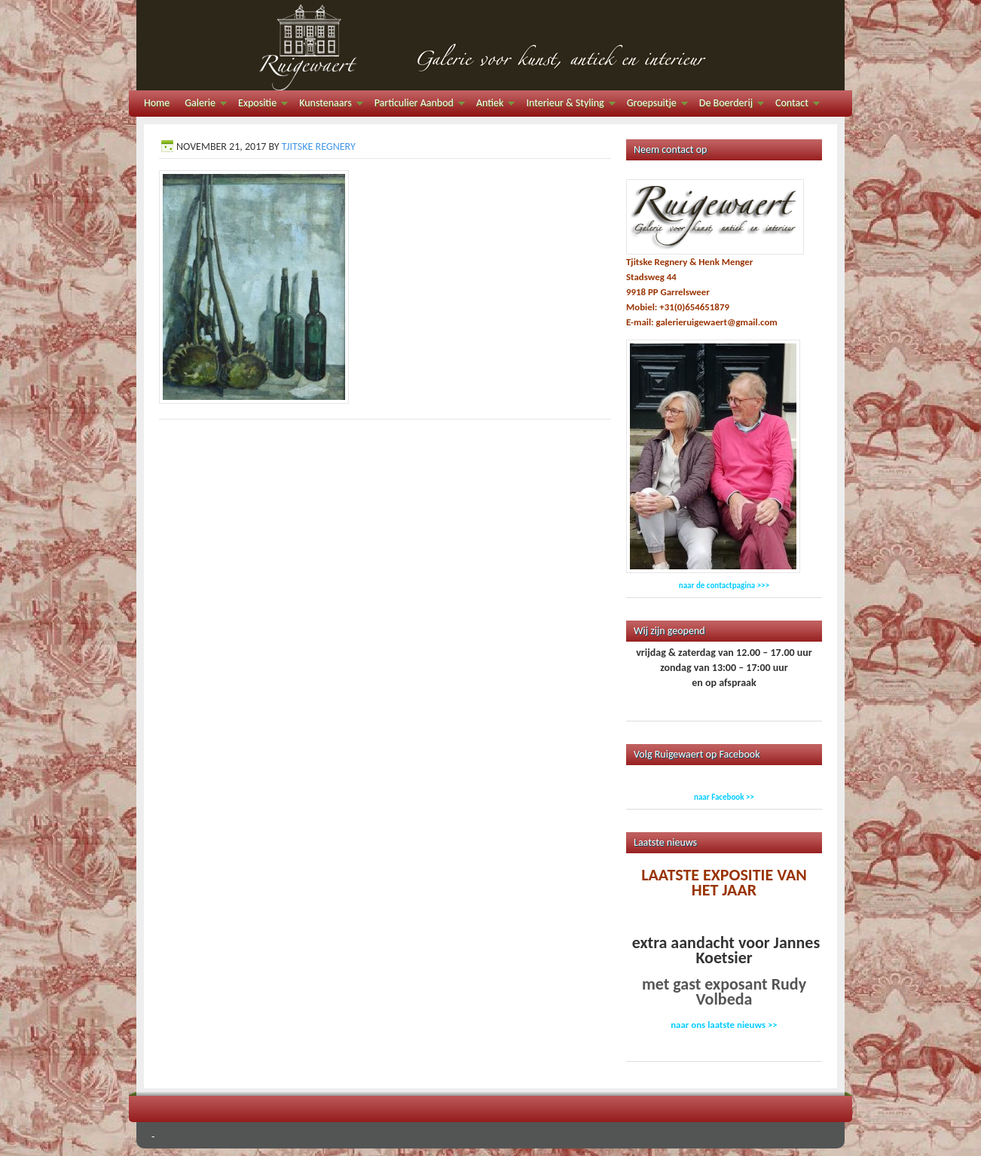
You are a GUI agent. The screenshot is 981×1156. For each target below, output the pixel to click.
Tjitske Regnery (319, 146)
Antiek (492, 105)
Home (157, 102)
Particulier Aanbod (416, 105)
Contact (794, 105)
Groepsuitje (653, 105)
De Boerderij (728, 105)
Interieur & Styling (566, 105)
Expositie (259, 105)
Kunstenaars (327, 105)
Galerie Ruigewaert (490, 45)
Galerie (202, 105)
